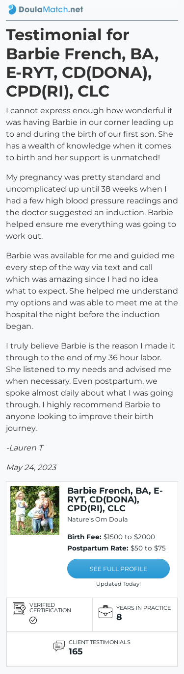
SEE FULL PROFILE (118, 569)
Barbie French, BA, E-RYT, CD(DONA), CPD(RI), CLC (115, 499)
